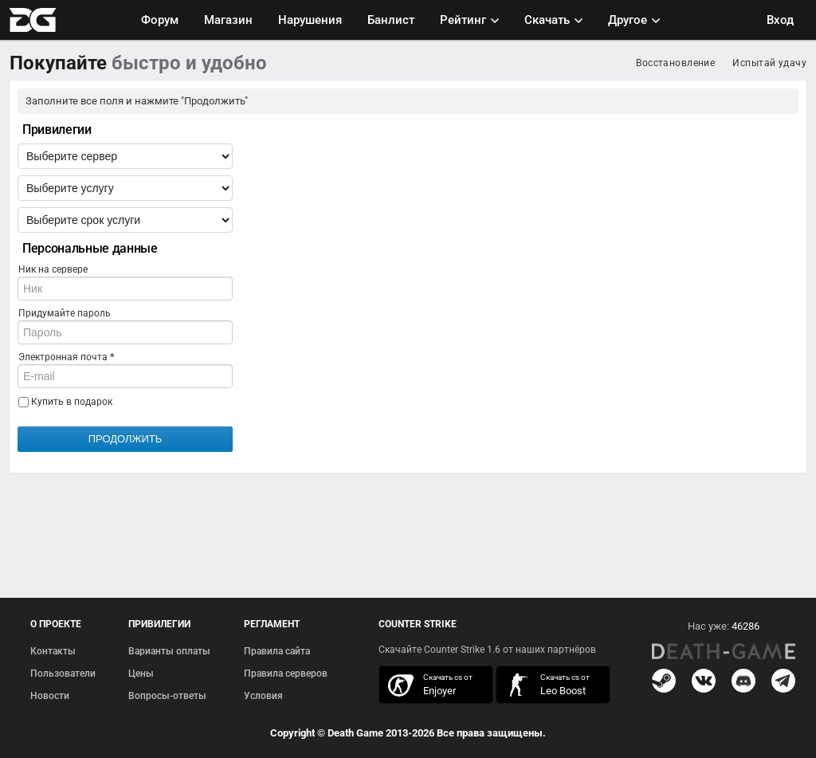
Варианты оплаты (169, 651)
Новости (49, 695)
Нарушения (310, 20)
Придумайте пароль (64, 313)
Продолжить (125, 439)
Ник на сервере (53, 269)
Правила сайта (277, 651)
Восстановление (675, 63)
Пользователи (63, 673)
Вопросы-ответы (167, 695)
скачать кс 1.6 (545, 685)
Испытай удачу (769, 63)
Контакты (53, 651)
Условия (263, 695)
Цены (141, 673)
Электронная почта (66, 357)
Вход (780, 20)
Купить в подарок (65, 401)
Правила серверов (286, 673)
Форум (159, 20)
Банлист (390, 20)
